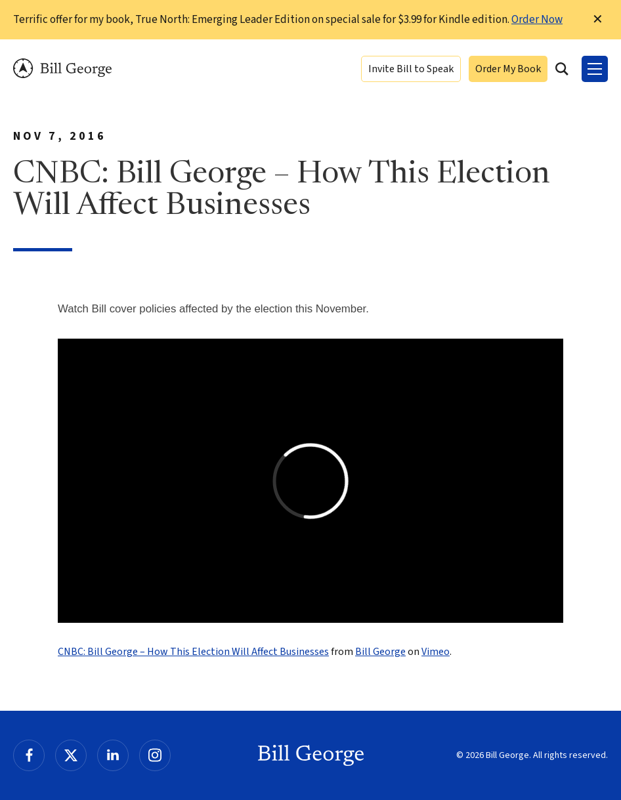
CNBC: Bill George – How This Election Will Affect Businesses (193, 651)
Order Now (537, 20)
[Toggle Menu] (595, 69)
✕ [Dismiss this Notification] (597, 20)
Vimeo (435, 651)
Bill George (62, 68)
